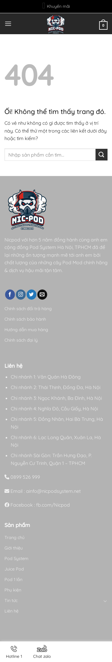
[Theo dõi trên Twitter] (31, 294)
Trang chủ (14, 537)
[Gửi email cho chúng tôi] (42, 294)
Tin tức (11, 600)
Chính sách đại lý (21, 340)
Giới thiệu (13, 548)
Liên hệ (11, 611)
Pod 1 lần (13, 579)
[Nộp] (102, 154)
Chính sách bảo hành (25, 319)
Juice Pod (14, 569)
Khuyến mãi (56, 5)
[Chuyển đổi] (105, 600)
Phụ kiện (12, 590)
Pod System (16, 558)
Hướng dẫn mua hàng (26, 329)
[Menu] (8, 23)
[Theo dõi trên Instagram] (21, 294)
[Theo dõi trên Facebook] (10, 294)
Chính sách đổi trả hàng (28, 308)
